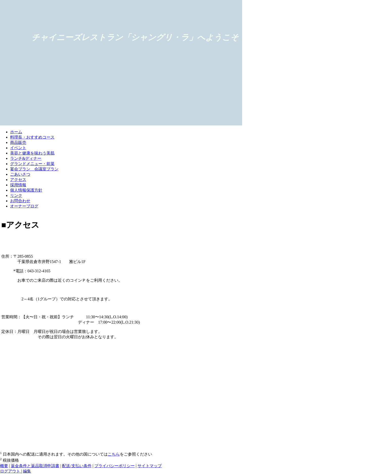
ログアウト (10, 471)
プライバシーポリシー (114, 466)
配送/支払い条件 (76, 466)
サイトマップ (149, 466)
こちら (114, 454)
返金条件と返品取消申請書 (35, 466)
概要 (4, 466)
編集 (27, 471)
